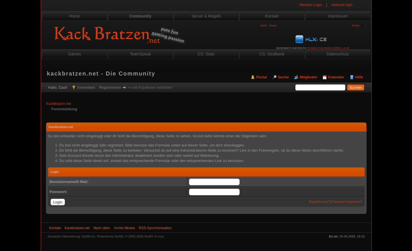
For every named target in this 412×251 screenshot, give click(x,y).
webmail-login (342, 5)
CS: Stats (206, 54)
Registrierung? (319, 201)
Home (74, 16)
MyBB (118, 236)
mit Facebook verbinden (152, 87)
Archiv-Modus (124, 228)
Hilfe (359, 77)
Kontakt (272, 16)
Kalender (336, 77)
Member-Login (311, 5)
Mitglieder (308, 77)
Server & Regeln (206, 16)
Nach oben (101, 228)
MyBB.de (88, 236)
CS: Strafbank (271, 54)
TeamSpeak (140, 54)
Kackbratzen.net (58, 104)
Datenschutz (338, 54)
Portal (261, 77)
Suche (283, 77)
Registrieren (110, 87)
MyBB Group (154, 236)
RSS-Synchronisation (155, 228)
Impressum (338, 16)
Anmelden (86, 87)
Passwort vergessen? (347, 201)
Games (74, 54)
